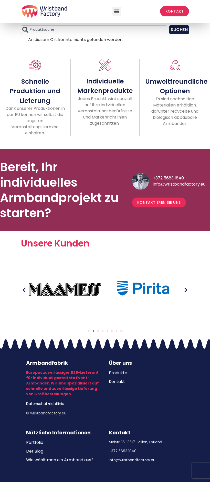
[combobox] (94, 29)
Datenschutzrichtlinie (45, 403)
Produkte (118, 373)
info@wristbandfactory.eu (179, 184)
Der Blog (34, 451)
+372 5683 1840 (168, 178)
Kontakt (117, 381)
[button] (116, 11)
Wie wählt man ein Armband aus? (59, 460)
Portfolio (34, 442)
